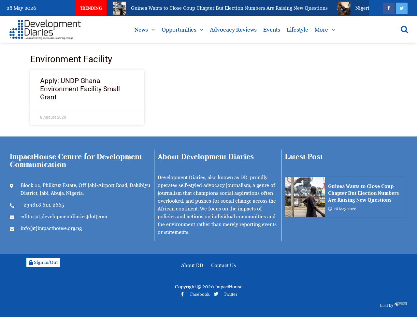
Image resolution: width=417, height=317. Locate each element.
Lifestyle (297, 29)
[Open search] (404, 29)
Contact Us (223, 265)
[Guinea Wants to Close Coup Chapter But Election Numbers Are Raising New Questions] (305, 197)
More (321, 29)
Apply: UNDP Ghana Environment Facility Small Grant (80, 89)
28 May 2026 (342, 209)
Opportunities (179, 29)
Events (271, 29)
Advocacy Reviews (233, 29)
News (141, 29)
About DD (192, 265)
